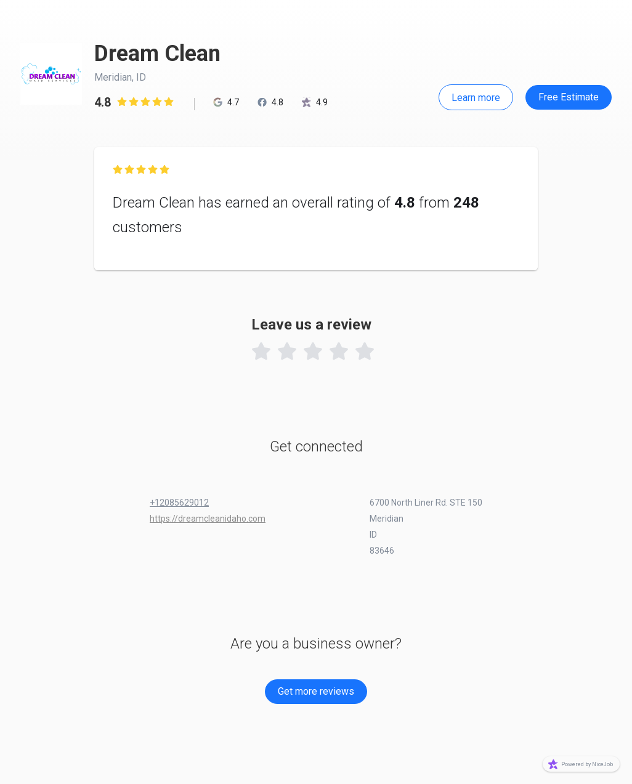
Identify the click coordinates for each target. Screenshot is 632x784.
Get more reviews (316, 691)
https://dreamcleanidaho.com (207, 518)
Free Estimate (568, 97)
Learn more (476, 97)
